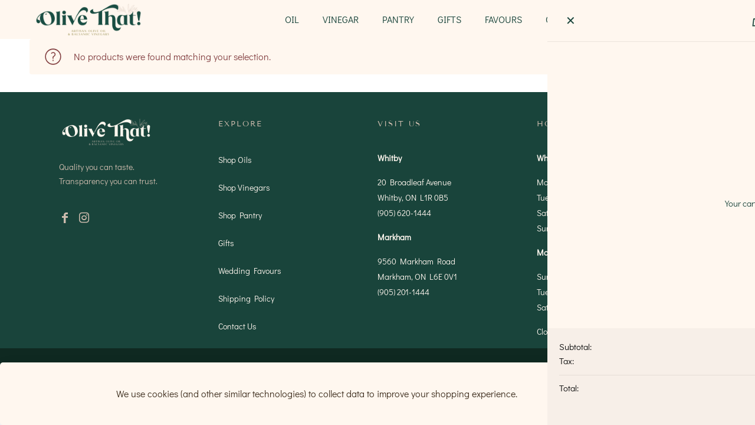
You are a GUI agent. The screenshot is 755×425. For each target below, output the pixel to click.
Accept (604, 393)
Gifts (226, 243)
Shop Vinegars (244, 187)
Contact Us (237, 326)
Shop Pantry (240, 215)
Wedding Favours (249, 270)
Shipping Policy (246, 298)
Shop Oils (235, 159)
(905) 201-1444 (403, 292)
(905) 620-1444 (404, 212)
